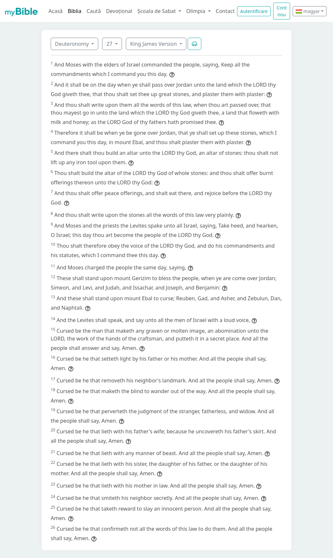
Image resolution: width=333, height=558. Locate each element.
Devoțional (119, 11)
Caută (94, 11)
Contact (225, 11)
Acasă (55, 11)
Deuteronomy (72, 43)
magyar (308, 11)
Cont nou (282, 11)
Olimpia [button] (196, 11)
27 (109, 43)
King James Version (154, 43)
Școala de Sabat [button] (157, 11)
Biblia (75, 11)
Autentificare (253, 11)
